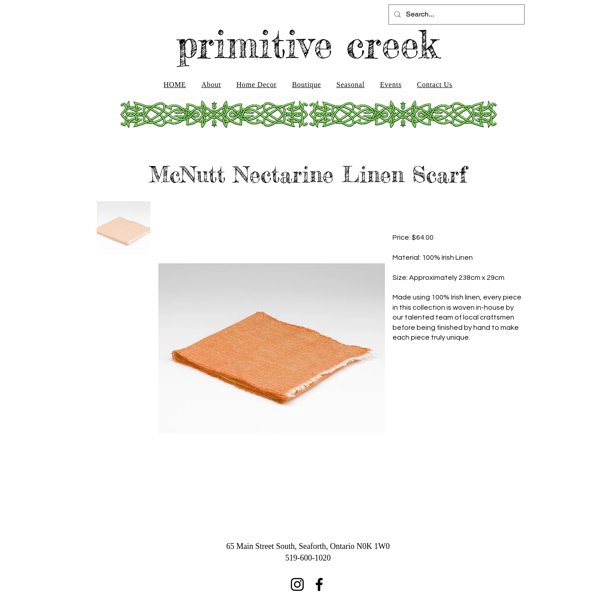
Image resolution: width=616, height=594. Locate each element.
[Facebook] (319, 584)
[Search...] (455, 14)
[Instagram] (297, 584)
